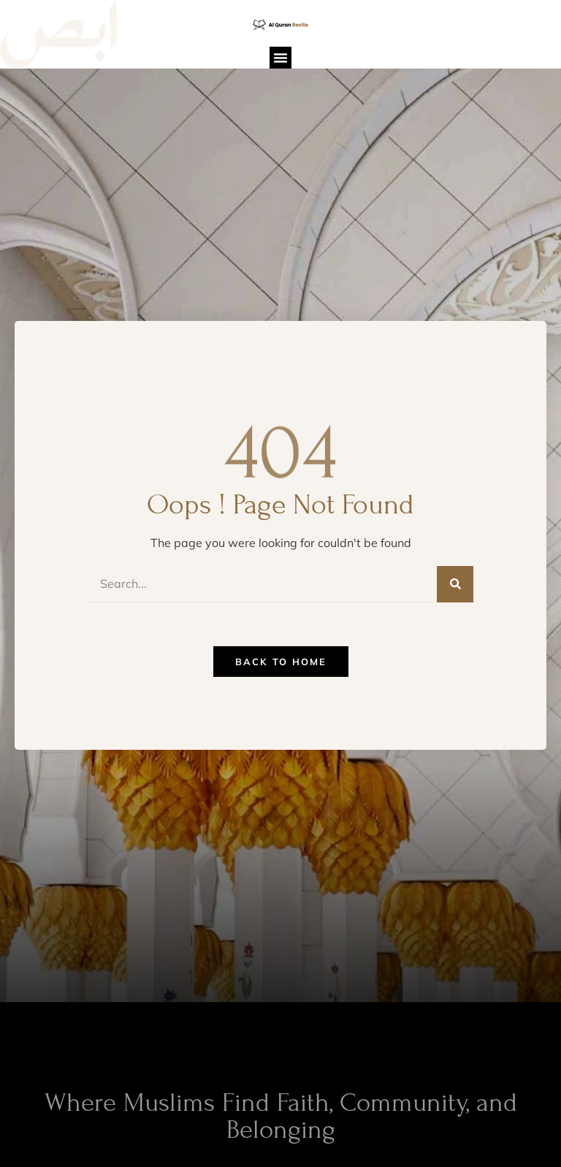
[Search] (455, 584)
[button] (280, 58)
